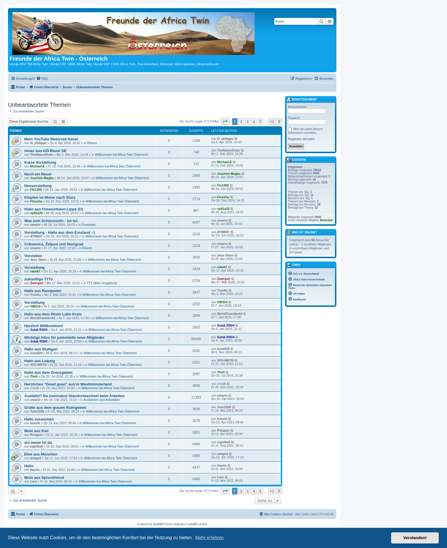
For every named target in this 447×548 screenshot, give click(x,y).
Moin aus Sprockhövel (44, 477)
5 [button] (260, 121)
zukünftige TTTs (38, 279)
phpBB (157, 524)
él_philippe (38, 143)
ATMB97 (36, 236)
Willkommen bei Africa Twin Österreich (121, 154)
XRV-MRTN (38, 364)
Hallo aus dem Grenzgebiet (48, 372)
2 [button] (241, 121)
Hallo (28, 466)
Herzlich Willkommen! (43, 326)
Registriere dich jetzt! (301, 139)
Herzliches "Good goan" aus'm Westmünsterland (68, 384)
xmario (35, 224)
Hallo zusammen (39, 419)
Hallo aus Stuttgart (41, 349)
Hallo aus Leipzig (39, 361)
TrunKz (35, 294)
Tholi (34, 376)
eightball (36, 446)
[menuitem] (42, 78)
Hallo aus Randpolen (42, 291)
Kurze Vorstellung (40, 162)
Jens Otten (38, 259)
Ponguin (36, 434)
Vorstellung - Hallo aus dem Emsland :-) (59, 232)
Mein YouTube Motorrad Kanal (51, 139)
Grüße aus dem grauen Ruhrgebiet (55, 407)
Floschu (36, 201)
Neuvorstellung (38, 186)
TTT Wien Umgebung (102, 283)
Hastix (35, 469)
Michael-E (37, 166)
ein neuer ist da (38, 442)
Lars (33, 481)
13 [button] (272, 121)
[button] (225, 121)
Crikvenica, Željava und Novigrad (53, 244)
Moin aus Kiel (36, 431)
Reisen (92, 143)
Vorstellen (33, 256)
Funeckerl (88, 224)
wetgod (35, 458)
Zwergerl (36, 283)
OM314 (35, 306)
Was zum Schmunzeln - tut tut (51, 221)
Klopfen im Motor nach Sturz (50, 197)
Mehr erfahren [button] (209, 537)
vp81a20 (36, 213)
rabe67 (35, 271)
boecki (35, 423)
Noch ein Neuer (38, 174)
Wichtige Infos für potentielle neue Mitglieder (64, 337)
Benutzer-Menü (302, 100)
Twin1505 (37, 411)
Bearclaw (326, 220)
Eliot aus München (41, 454)
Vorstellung (34, 267)
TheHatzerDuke (41, 154)
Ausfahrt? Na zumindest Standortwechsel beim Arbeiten (74, 396)
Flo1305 (36, 189)
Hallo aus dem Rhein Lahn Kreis (53, 314)
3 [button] (248, 121)
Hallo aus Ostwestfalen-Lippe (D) (53, 209)
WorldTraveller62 (42, 318)
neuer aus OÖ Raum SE (45, 151)
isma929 (36, 353)
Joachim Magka (42, 178)
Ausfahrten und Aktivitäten (102, 399)
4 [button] (254, 121)
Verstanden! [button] (415, 537)
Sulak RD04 (39, 329)
